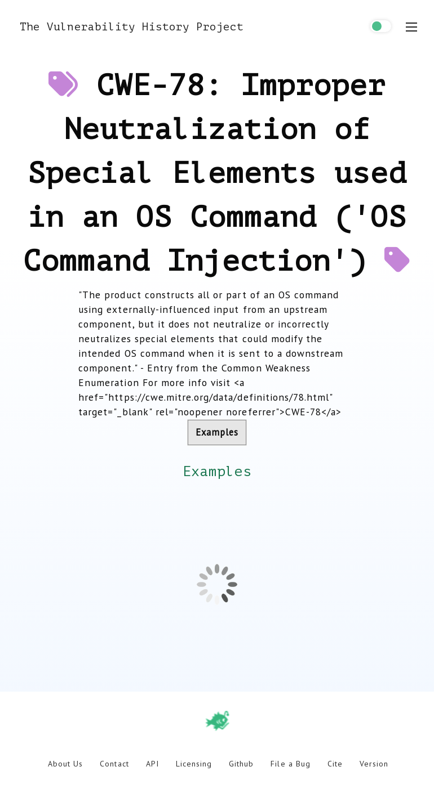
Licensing (194, 764)
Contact (114, 764)
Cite (335, 764)
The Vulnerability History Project (131, 27)
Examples (217, 432)
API (152, 764)
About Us (65, 764)
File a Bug (290, 764)
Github (241, 764)
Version (374, 764)
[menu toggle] (411, 27)
